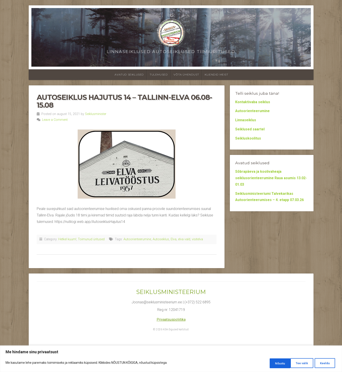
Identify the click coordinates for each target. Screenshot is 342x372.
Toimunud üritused (91, 239)
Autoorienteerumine (137, 239)
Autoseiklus (161, 239)
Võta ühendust (186, 74)
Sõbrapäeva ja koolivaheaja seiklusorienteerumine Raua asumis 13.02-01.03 (271, 178)
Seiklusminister (95, 114)
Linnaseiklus (245, 120)
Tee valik (273, 363)
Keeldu (300, 363)
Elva (173, 239)
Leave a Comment (55, 120)
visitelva (197, 239)
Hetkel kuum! (67, 239)
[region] (171, 359)
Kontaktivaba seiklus (252, 102)
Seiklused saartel (250, 129)
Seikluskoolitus (248, 138)
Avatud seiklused (129, 74)
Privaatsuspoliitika (171, 319)
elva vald (184, 239)
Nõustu (325, 363)
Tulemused (159, 74)
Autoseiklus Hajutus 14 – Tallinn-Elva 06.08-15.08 (124, 101)
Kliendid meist (216, 74)
